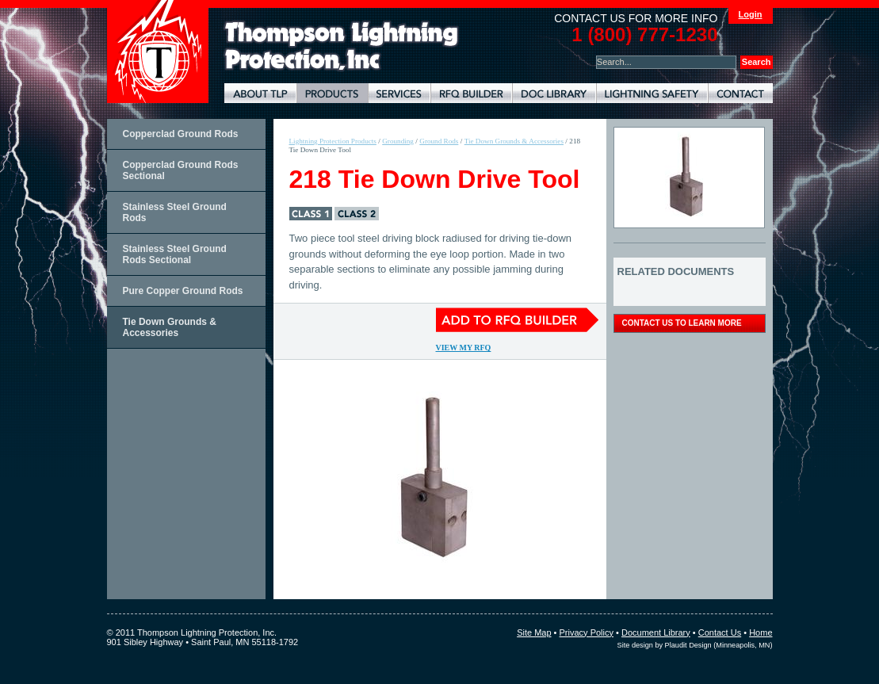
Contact (740, 93)
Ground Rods (438, 141)
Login (750, 14)
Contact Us (719, 632)
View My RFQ (463, 347)
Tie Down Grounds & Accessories (169, 327)
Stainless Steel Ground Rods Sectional (175, 254)
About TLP (260, 93)
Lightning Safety (652, 93)
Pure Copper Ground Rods (183, 290)
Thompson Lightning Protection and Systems (157, 51)
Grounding (398, 141)
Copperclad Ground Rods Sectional (181, 170)
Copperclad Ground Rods (181, 133)
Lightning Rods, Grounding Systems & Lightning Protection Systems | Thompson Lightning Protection (341, 46)
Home (760, 632)
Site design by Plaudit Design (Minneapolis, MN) (695, 645)
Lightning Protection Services (399, 93)
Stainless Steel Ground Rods (175, 212)
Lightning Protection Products (332, 93)
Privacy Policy (586, 632)
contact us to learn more (682, 323)
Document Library (554, 93)
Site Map (534, 632)
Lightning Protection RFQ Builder (471, 93)
